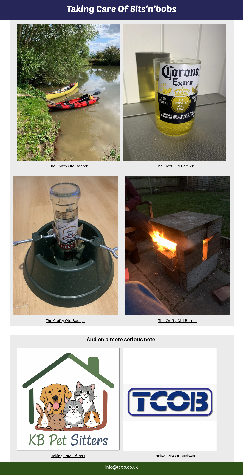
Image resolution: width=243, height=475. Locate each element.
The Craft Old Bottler (175, 166)
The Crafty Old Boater (68, 166)
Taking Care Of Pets (68, 456)
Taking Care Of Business (174, 456)
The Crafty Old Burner (177, 321)
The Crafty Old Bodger (65, 321)
